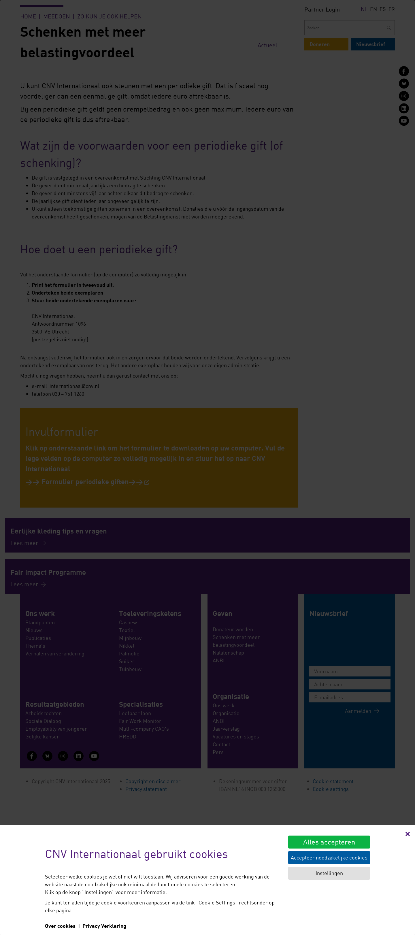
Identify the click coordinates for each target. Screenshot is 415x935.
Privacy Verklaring (104, 926)
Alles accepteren (329, 842)
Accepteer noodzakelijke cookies (329, 857)
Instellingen (329, 873)
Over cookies (60, 926)
